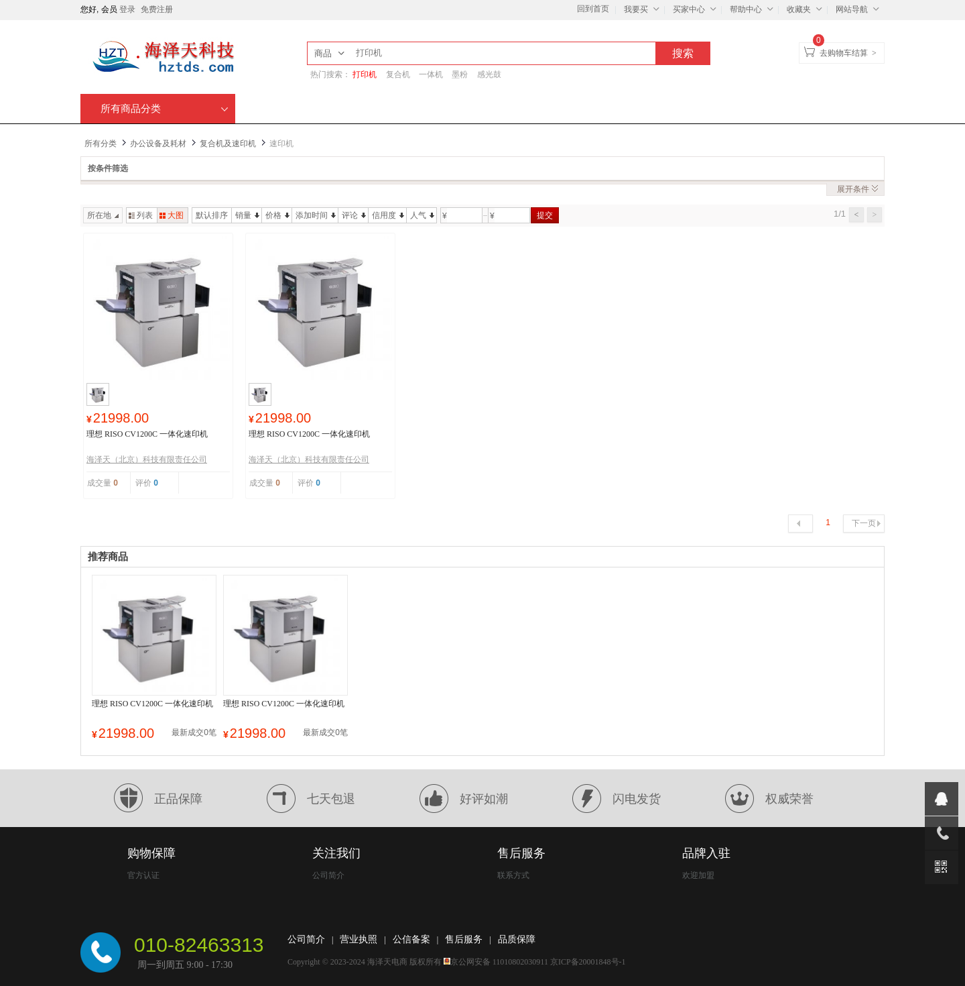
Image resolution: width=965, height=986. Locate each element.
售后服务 (463, 939)
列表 (141, 215)
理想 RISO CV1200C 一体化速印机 (147, 434)
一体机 (431, 74)
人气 (422, 215)
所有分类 (100, 143)
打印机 (364, 74)
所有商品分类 (165, 108)
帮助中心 (753, 8)
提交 (545, 215)
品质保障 (516, 939)
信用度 (388, 215)
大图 (171, 215)
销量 (247, 215)
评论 (354, 215)
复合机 (398, 74)
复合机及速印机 (228, 143)
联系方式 (513, 875)
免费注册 (157, 9)
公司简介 (328, 875)
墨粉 (460, 74)
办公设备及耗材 (158, 143)
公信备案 (411, 939)
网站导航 (859, 8)
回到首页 (593, 8)
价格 (277, 215)
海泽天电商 (387, 962)
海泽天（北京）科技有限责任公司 (146, 459)
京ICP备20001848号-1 (588, 962)
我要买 (643, 8)
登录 (127, 9)
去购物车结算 (844, 53)
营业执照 (358, 939)
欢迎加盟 (698, 875)
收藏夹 (806, 8)
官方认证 (143, 875)
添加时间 (316, 215)
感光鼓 (489, 74)
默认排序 (212, 215)
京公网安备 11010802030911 (499, 962)
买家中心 (696, 8)
